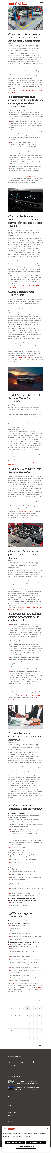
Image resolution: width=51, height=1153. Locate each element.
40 (23, 1038)
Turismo (14, 48)
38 (15, 1038)
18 (27, 1016)
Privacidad (11, 1116)
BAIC (15, 43)
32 (19, 1030)
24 (19, 1023)
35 (31, 1030)
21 (39, 1016)
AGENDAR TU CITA (31, 177)
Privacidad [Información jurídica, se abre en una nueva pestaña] (17, 1141)
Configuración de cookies (26, 1150)
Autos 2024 (13, 45)
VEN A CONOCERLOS (24, 357)
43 (35, 1038)
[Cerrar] (47, 1132)
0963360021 (11, 1129)
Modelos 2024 (35, 47)
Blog (9, 1105)
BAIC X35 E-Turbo (25, 696)
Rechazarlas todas (36, 1146)
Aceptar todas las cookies (15, 1146)
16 (19, 1016)
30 (11, 1030)
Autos (11, 43)
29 (39, 1023)
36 (35, 1030)
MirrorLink (33, 232)
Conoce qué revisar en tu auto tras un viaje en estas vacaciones (25, 37)
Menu (12, 1070)
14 (11, 1016)
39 (19, 1038)
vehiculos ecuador (18, 50)
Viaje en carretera (29, 50)
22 (11, 1023)
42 (31, 1038)
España (33, 407)
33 (23, 1030)
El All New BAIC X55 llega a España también (24, 398)
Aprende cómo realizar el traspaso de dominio (25, 736)
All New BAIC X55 (29, 512)
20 (35, 1016)
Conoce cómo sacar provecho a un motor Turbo (24, 554)
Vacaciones (20, 48)
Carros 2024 (17, 47)
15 (15, 1016)
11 (31, 1008)
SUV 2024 (14, 234)
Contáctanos (12, 1112)
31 (15, 1030)
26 (27, 1023)
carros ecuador (25, 47)
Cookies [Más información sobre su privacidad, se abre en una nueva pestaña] (12, 1141)
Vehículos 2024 (28, 48)
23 (15, 1023)
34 (27, 1030)
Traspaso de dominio (18, 747)
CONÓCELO (28, 517)
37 (39, 1030)
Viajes (36, 50)
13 (39, 1008)
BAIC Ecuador (13, 177)
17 (23, 1016)
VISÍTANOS (39, 987)
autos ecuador (29, 45)
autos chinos (20, 45)
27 (31, 1023)
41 (27, 1038)
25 (23, 1023)
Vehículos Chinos (32, 234)
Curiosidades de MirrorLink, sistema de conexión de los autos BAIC (25, 221)
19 (31, 1016)
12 (35, 1008)
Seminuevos (11, 1109)
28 (35, 1023)
